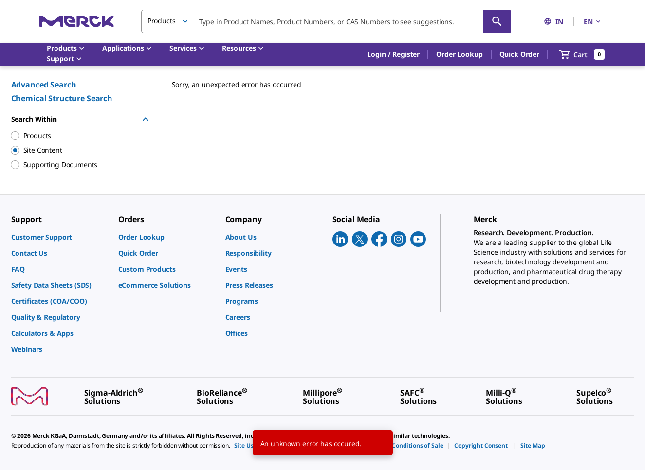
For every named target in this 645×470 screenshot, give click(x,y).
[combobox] (326, 21)
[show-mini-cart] (582, 54)
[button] (393, 54)
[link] (60, 237)
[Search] (497, 21)
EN (593, 21)
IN (553, 21)
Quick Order (519, 54)
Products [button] (161, 20)
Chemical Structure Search (62, 98)
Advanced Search (43, 84)
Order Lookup (459, 54)
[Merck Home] (76, 21)
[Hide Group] (145, 119)
